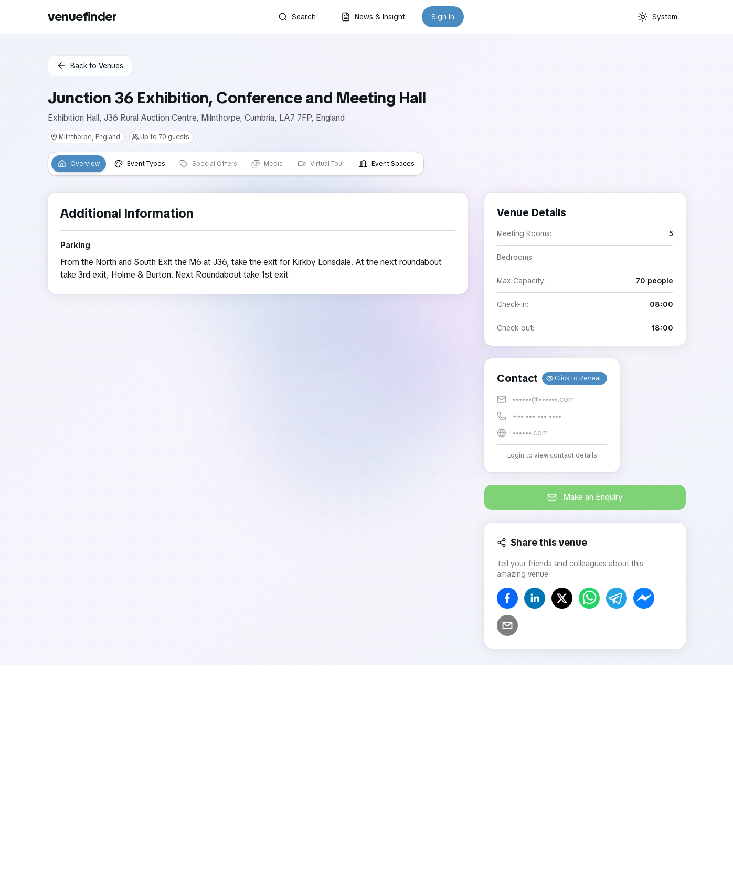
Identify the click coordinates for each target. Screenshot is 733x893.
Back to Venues (90, 65)
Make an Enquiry (585, 497)
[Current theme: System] (657, 16)
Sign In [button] (442, 17)
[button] (552, 415)
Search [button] (297, 17)
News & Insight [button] (373, 17)
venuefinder (82, 16)
